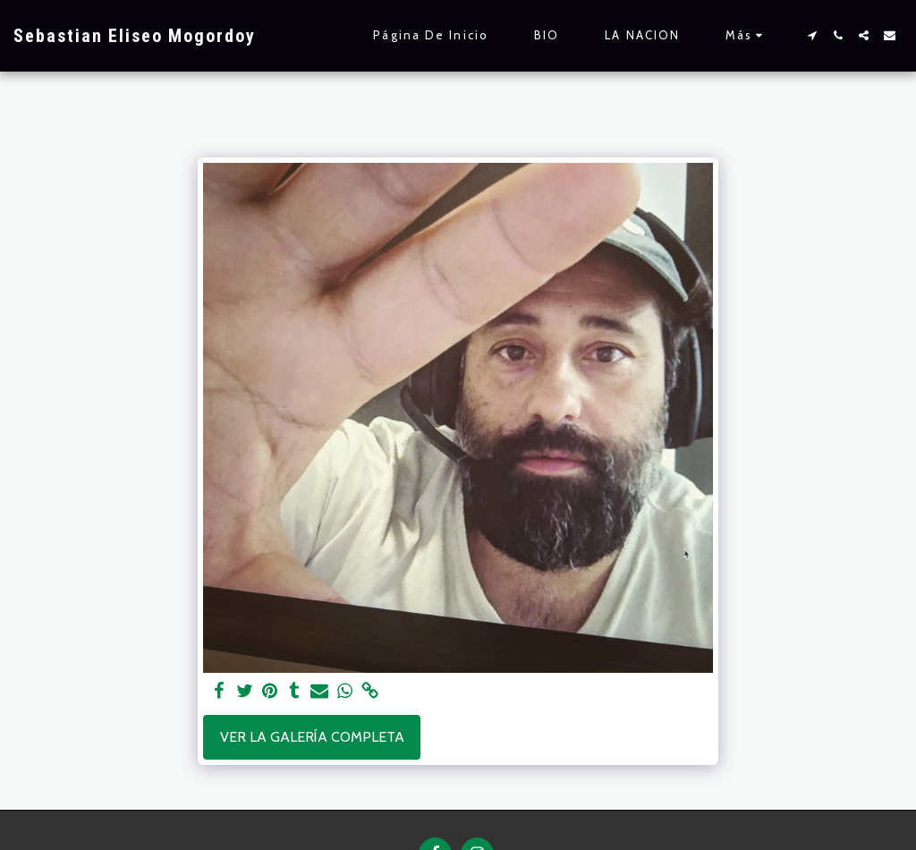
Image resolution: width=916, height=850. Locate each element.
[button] (812, 35)
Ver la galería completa (312, 736)
